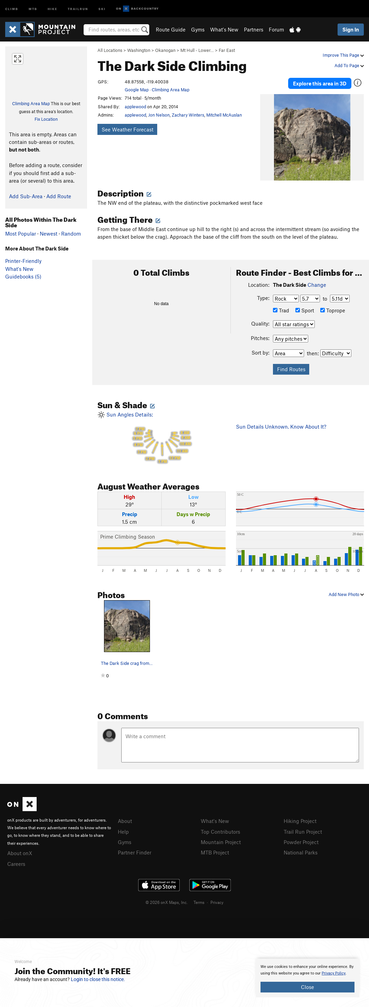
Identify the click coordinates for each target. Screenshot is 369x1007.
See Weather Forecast (127, 129)
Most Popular (20, 233)
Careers (16, 861)
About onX (19, 851)
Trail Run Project (303, 829)
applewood (135, 106)
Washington (138, 50)
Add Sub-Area (25, 196)
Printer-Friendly (23, 261)
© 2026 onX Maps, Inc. (166, 899)
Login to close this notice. (98, 979)
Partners (253, 29)
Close (307, 987)
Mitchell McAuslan (224, 115)
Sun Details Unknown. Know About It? (281, 424)
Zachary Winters (188, 115)
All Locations (109, 50)
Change (317, 282)
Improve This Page (343, 55)
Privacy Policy (334, 973)
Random (71, 233)
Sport (304, 308)
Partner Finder (134, 849)
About (125, 819)
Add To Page (349, 65)
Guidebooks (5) (23, 276)
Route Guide (171, 29)
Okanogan (165, 50)
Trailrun (78, 8)
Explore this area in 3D (320, 82)
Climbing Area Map (31, 103)
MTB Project (215, 849)
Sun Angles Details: (161, 436)
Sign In (350, 29)
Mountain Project (221, 839)
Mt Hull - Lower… (197, 50)
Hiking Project (300, 819)
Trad (281, 308)
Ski (102, 8)
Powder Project (301, 839)
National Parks (301, 849)
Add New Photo (346, 592)
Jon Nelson (159, 115)
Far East (227, 50)
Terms (199, 899)
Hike (52, 8)
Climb (11, 8)
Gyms (198, 29)
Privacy (217, 899)
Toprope (332, 308)
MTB (33, 8)
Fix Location (46, 119)
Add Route (58, 196)
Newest (48, 233)
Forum (276, 29)
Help (123, 829)
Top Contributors (220, 829)
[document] (307, 977)
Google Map (137, 89)
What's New (224, 29)
